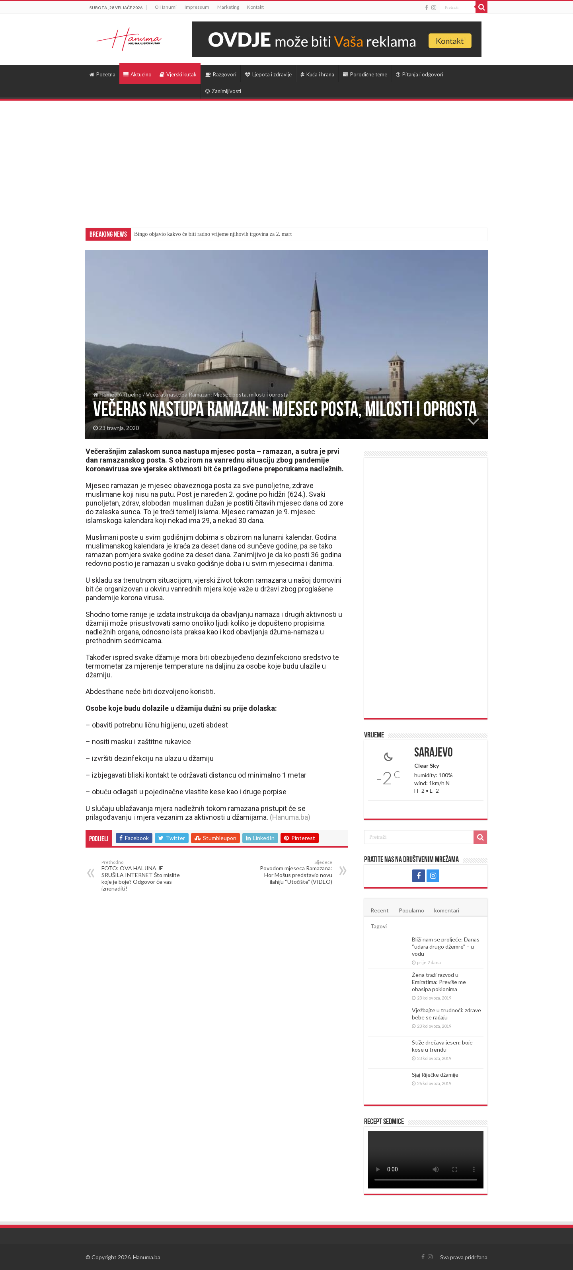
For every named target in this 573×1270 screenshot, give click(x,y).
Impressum (197, 7)
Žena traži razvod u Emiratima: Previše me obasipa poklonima (439, 981)
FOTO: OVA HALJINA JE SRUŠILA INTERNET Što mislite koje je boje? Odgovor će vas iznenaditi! (142, 876)
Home (103, 394)
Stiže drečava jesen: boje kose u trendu (442, 1046)
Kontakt (255, 7)
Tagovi (378, 926)
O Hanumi (166, 7)
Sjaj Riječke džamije (435, 1074)
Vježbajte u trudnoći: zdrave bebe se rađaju (446, 1014)
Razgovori (220, 74)
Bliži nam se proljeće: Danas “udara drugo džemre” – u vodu (445, 946)
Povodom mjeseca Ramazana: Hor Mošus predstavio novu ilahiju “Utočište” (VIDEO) (291, 872)
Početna (102, 74)
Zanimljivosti (223, 91)
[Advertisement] (286, 160)
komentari (446, 910)
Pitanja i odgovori (419, 74)
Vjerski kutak (178, 74)
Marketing (228, 7)
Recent (379, 910)
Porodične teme (365, 74)
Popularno (411, 910)
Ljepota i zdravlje (268, 74)
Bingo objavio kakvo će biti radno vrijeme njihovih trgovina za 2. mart (213, 234)
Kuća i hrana (317, 74)
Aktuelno (137, 74)
